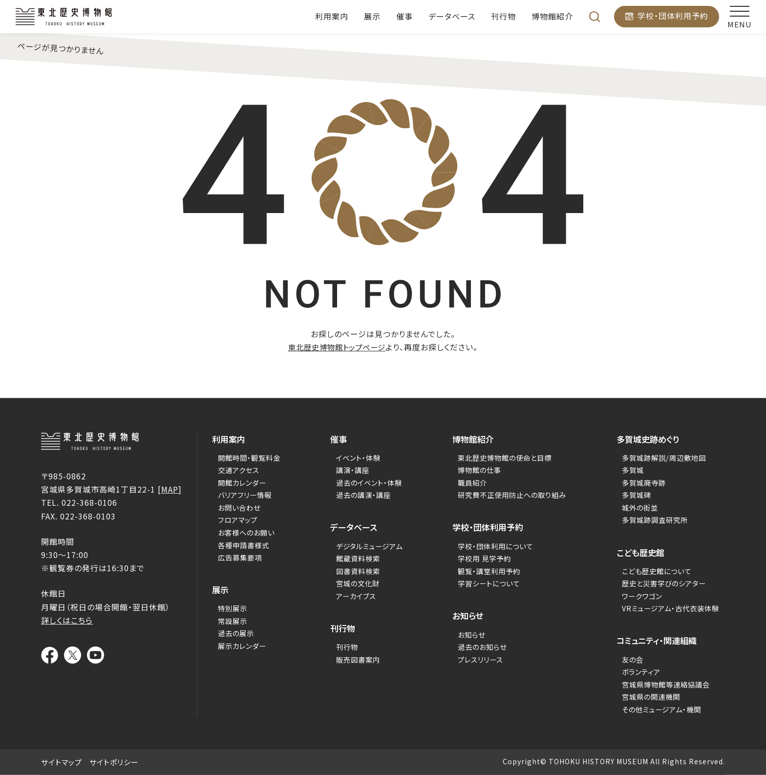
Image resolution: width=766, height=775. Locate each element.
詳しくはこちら (67, 620)
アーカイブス (355, 595)
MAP (169, 489)
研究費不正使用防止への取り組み (514, 495)
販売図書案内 (357, 659)
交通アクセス (233, 470)
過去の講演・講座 (363, 495)
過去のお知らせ (483, 647)
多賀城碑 (636, 495)
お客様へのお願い (242, 532)
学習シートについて (490, 583)
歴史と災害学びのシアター (666, 583)
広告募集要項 (235, 557)
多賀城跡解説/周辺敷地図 (665, 457)
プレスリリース (481, 659)
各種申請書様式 (239, 544)
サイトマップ (61, 762)
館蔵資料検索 (357, 558)
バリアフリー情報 (241, 495)
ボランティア (641, 672)
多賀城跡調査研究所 (656, 520)
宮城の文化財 (357, 583)
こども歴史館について (658, 570)
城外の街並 (640, 507)
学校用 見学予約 (485, 558)
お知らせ (471, 634)
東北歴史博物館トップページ (337, 347)
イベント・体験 (358, 457)
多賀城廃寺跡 (644, 482)
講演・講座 (352, 470)
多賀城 (632, 470)
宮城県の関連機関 (652, 696)
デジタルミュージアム (369, 545)
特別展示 (227, 608)
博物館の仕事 (480, 470)
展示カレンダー (238, 645)
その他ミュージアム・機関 (663, 709)
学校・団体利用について (497, 545)
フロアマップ (233, 520)
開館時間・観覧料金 (245, 457)
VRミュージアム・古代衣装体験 (673, 608)
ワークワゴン (642, 595)
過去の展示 (231, 633)
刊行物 (346, 647)
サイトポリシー (114, 762)
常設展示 (227, 620)
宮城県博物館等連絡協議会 (668, 684)
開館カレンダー (238, 482)
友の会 (632, 659)
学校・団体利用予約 (673, 16)
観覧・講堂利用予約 (490, 570)
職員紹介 (472, 482)
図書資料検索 (357, 570)
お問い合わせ (234, 507)
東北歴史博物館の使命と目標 (507, 457)
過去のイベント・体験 (369, 482)
